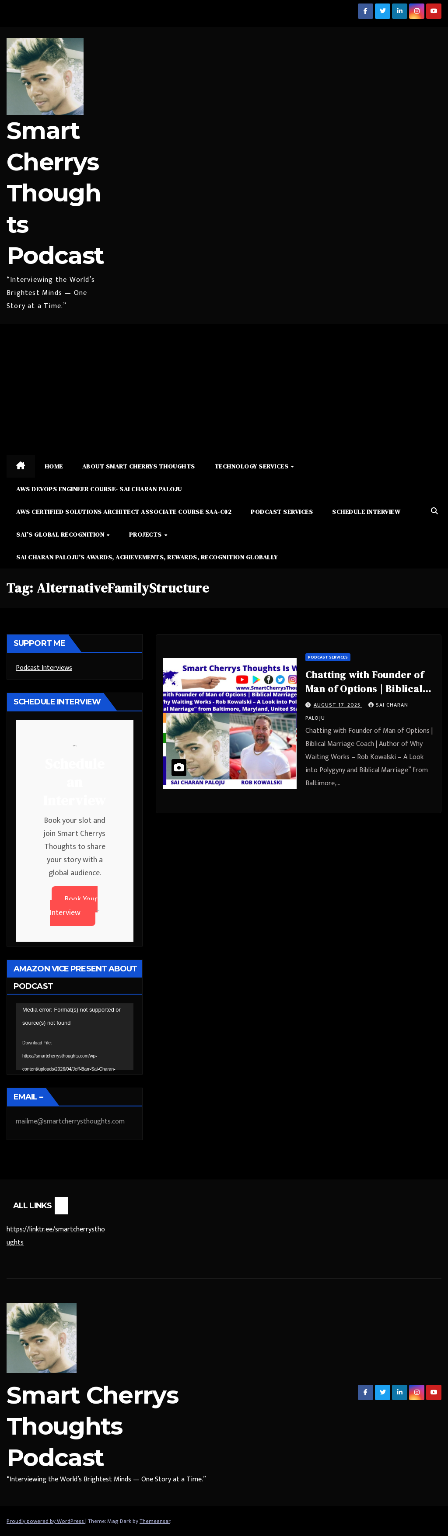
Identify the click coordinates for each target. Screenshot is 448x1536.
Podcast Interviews (44, 668)
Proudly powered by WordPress (46, 1521)
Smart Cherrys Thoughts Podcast (55, 193)
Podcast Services (282, 511)
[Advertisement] (224, 389)
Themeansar (155, 1521)
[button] (434, 511)
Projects (146, 534)
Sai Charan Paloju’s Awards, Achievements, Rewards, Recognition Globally (147, 557)
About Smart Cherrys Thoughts (138, 466)
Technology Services (252, 466)
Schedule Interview (366, 511)
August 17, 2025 (338, 704)
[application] (74, 1036)
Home (54, 466)
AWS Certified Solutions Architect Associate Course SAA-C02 (123, 511)
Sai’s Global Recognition (61, 534)
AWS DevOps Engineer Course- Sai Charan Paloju (99, 489)
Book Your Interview (74, 906)
